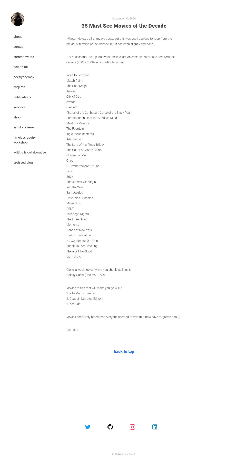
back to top (124, 351)
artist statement (24, 127)
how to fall (20, 67)
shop (17, 117)
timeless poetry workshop (24, 140)
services (19, 107)
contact (18, 47)
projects (19, 87)
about (17, 37)
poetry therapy (23, 77)
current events (23, 57)
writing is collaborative (29, 152)
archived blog (23, 163)
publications (22, 97)
